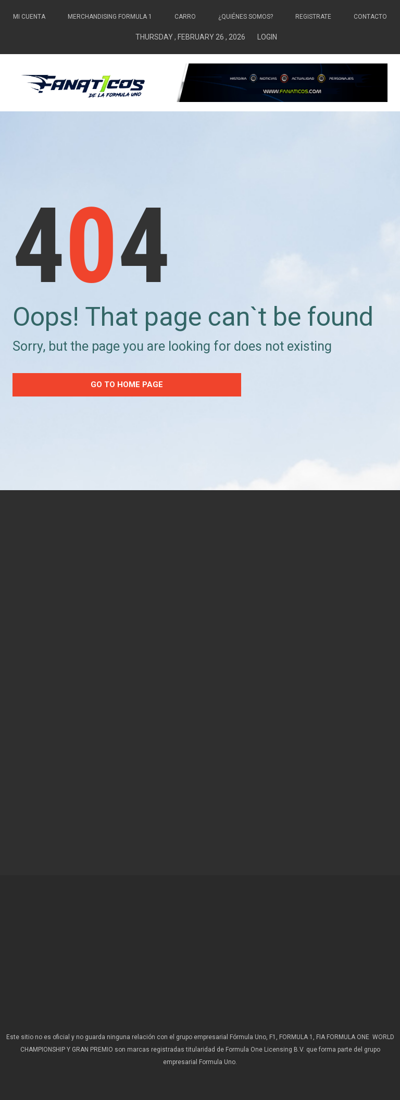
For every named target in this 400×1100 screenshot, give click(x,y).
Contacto (370, 16)
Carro (185, 16)
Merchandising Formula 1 (110, 16)
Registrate (313, 16)
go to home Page (127, 384)
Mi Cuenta (29, 16)
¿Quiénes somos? (245, 16)
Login (267, 37)
